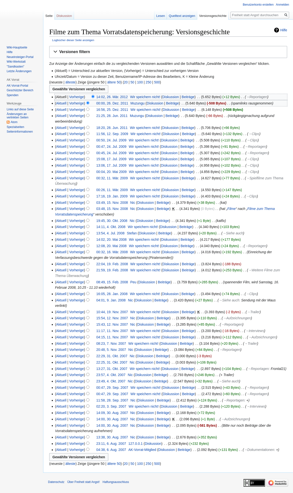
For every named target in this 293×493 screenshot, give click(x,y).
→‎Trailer (253, 312)
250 (148, 82)
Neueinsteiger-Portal (20, 57)
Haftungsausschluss (116, 482)
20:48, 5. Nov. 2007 (111, 350)
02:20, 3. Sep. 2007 (111, 406)
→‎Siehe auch (232, 233)
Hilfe (283, 30)
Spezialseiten (15, 127)
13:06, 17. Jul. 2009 (111, 165)
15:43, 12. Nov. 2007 (112, 324)
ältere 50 (114, 82)
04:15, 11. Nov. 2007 (112, 337)
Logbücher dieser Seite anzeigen (73, 40)
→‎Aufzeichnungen (237, 318)
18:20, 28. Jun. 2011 (112, 128)
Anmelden (282, 4)
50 (132, 82)
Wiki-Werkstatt (16, 61)
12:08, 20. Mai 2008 (111, 246)
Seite (49, 16)
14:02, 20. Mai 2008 (111, 239)
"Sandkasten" (15, 66)
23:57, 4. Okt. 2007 (110, 375)
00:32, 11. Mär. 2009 (112, 178)
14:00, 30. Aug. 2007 (112, 419)
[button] (168, 52)
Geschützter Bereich (20, 90)
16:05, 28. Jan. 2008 (112, 294)
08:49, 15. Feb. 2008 (112, 282)
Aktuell (61, 103)
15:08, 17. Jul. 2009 (111, 159)
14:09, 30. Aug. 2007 (112, 413)
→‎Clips (253, 134)
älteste (70, 82)
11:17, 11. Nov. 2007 (112, 331)
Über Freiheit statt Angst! (83, 482)
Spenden (12, 95)
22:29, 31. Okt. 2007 (111, 356)
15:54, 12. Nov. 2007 (112, 318)
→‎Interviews (254, 331)
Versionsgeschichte (213, 16)
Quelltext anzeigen (182, 16)
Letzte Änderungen (19, 71)
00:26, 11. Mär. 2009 (112, 190)
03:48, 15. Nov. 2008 (112, 209)
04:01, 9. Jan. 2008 (111, 300)
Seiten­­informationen (20, 131)
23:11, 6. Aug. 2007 (111, 444)
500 (157, 82)
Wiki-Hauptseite (17, 47)
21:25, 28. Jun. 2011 (112, 116)
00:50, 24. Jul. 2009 (111, 140)
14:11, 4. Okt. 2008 (110, 227)
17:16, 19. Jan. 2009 (112, 196)
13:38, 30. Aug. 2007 (112, 437)
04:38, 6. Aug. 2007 (111, 450)
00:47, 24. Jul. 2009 (111, 147)
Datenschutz (56, 482)
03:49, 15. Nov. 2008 (112, 203)
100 (140, 82)
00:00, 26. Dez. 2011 (112, 103)
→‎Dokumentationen (259, 450)
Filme (231, 209)
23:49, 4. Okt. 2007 (110, 381)
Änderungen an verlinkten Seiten (17, 115)
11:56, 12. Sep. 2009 (112, 134)
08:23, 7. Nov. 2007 (111, 343)
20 (126, 82)
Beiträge (188, 97)
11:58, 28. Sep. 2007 (112, 400)
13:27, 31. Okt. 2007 (111, 369)
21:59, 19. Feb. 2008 (112, 270)
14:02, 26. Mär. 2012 (112, 97)
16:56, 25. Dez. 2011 (112, 110)
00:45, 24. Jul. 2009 (111, 153)
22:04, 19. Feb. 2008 (112, 264)
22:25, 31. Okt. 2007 (111, 362)
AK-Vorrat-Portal (17, 85)
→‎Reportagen (256, 97)
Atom (14, 122)
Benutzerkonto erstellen (258, 4)
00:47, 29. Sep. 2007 (112, 388)
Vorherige (76, 97)
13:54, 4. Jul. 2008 (110, 233)
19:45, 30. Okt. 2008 (111, 221)
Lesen (160, 16)
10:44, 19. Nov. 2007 (112, 312)
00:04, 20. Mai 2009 (111, 172)
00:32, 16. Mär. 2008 (112, 252)
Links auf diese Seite (20, 109)
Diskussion (170, 97)
